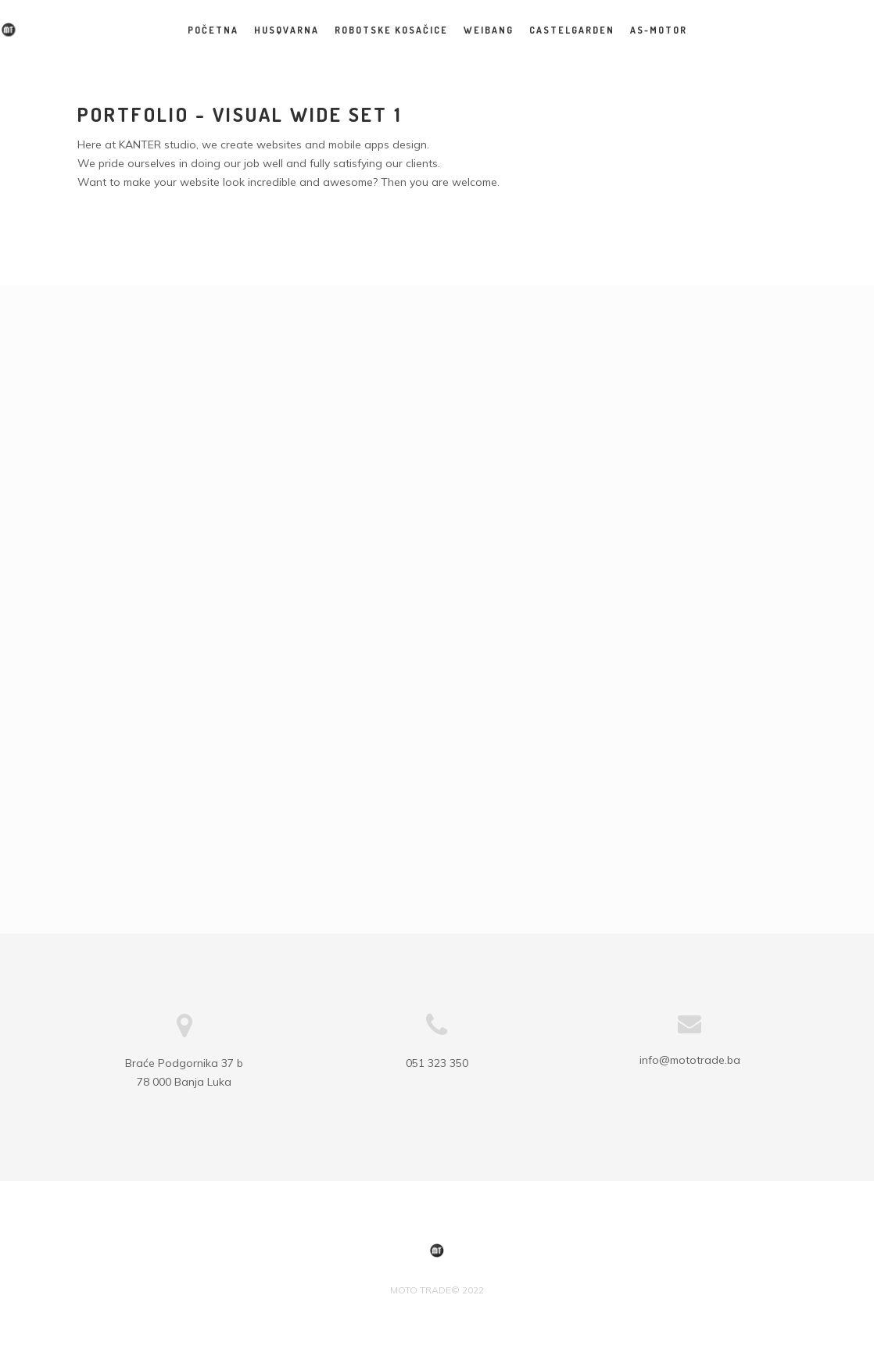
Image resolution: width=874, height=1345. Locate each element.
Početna (213, 30)
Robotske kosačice (391, 30)
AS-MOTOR (658, 30)
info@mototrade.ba (689, 1060)
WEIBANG (489, 30)
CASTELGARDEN (571, 30)
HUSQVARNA (286, 30)
